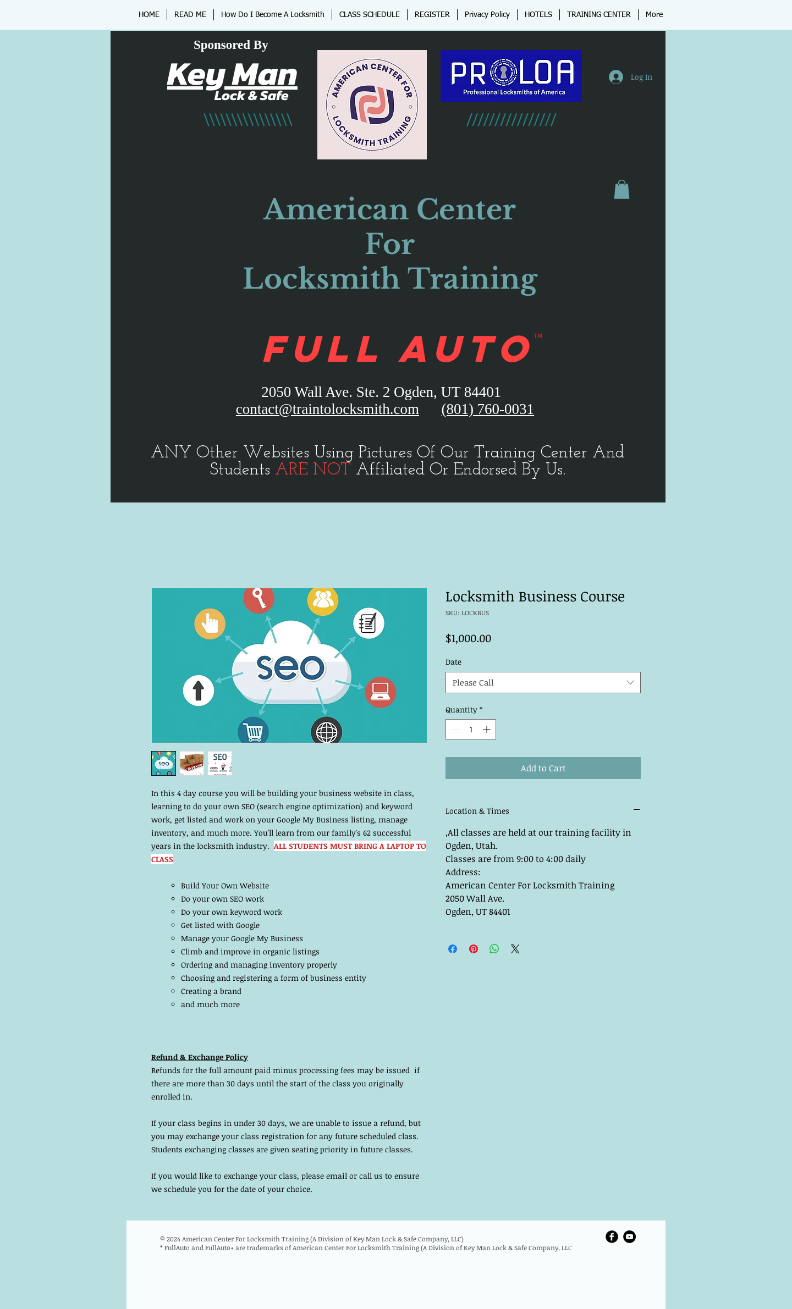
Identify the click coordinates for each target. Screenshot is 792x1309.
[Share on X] (515, 948)
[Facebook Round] (612, 1236)
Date (453, 661)
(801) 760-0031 (487, 409)
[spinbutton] (471, 729)
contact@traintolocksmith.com (327, 409)
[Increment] (487, 729)
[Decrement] (454, 729)
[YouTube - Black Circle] (629, 1236)
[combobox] (543, 682)
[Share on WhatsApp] (494, 948)
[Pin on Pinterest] (473, 948)
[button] (622, 189)
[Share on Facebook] (452, 948)
